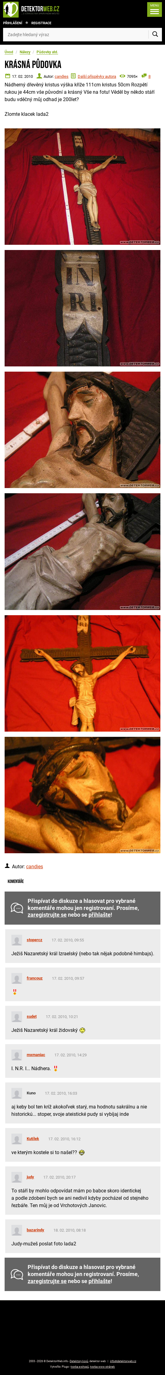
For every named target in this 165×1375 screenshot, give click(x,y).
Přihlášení (12, 23)
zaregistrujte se (47, 915)
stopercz (34, 940)
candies (62, 76)
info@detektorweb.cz (123, 1361)
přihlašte (99, 915)
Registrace (41, 23)
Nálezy (25, 52)
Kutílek (33, 1138)
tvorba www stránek (102, 1366)
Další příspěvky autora (97, 76)
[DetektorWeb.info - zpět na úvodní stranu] (37, 9)
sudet (32, 1016)
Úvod (9, 52)
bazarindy (35, 1230)
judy (30, 1177)
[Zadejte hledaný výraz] (82, 34)
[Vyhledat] (155, 34)
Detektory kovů (79, 1361)
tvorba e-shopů (80, 1366)
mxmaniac (36, 1054)
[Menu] (154, 9)
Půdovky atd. (47, 52)
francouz (35, 978)
